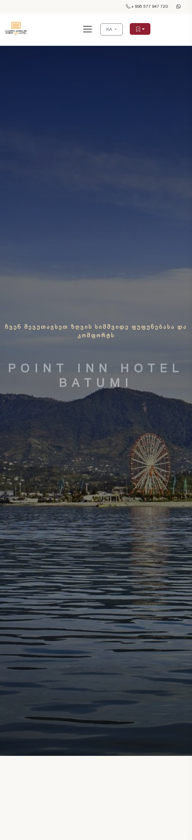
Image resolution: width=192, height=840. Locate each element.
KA (109, 29)
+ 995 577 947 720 (147, 6)
